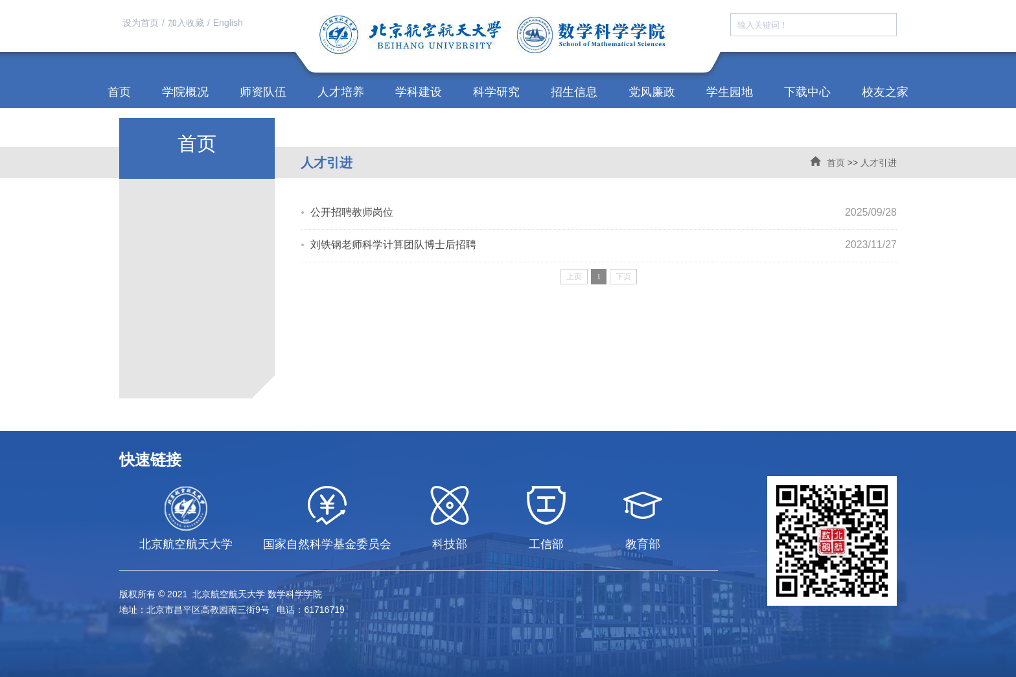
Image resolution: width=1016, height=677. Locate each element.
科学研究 (496, 92)
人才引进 (878, 162)
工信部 (546, 544)
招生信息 (574, 92)
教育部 (642, 544)
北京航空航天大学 (186, 544)
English (228, 22)
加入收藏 (186, 22)
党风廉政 (652, 92)
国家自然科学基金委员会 (327, 544)
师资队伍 (263, 92)
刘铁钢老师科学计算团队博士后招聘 (393, 244)
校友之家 (885, 92)
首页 (119, 92)
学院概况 (185, 92)
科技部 (449, 544)
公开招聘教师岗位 (351, 212)
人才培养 (341, 92)
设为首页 (140, 22)
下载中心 (807, 92)
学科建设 (418, 92)
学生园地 (729, 92)
